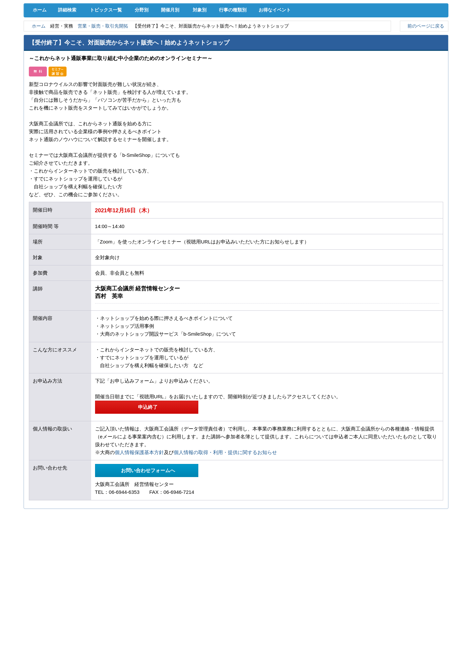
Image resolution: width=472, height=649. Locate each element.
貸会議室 (175, 49)
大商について (418, 49)
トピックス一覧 (109, 66)
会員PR (297, 49)
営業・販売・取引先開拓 (109, 82)
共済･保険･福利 (175, 35)
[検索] (324, 22)
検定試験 (236, 49)
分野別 (146, 66)
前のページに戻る (424, 82)
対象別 (212, 66)
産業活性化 (296, 35)
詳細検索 (69, 66)
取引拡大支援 (114, 35)
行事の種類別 (249, 66)
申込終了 (146, 464)
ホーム (38, 66)
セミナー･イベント (114, 49)
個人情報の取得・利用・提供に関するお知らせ (225, 509)
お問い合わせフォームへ (146, 528)
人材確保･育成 (236, 35)
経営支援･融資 (54, 35)
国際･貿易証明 (418, 35)
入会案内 (426, 22)
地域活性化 (357, 35)
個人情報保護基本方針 (139, 509)
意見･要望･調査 (54, 49)
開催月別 (179, 66)
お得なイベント (297, 66)
